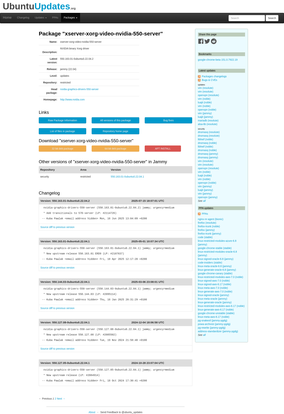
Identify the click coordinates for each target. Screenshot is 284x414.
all (204, 200)
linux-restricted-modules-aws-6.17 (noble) (221, 306)
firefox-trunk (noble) (209, 226)
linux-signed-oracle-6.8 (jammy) (215, 258)
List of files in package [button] (62, 131)
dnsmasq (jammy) (208, 153)
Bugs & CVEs (209, 80)
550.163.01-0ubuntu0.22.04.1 (127, 176)
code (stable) (205, 237)
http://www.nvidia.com (72, 99)
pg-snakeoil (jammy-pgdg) (212, 320)
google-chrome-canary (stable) (215, 273)
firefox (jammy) (206, 230)
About (92, 412)
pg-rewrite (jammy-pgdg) (211, 327)
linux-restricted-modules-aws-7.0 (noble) (220, 277)
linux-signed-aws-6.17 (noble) (214, 284)
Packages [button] (70, 17)
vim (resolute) (205, 87)
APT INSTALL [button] (163, 148)
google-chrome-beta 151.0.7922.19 (218, 59)
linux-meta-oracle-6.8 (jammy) (215, 266)
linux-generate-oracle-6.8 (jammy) (217, 269)
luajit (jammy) (205, 116)
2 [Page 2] (55, 398)
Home (7, 17)
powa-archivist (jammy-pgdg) (214, 324)
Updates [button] (41, 17)
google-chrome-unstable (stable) (216, 313)
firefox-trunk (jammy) (209, 233)
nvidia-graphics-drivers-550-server (79, 89)
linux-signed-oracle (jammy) (213, 295)
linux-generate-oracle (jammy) (215, 302)
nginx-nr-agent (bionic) (210, 219)
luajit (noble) (205, 102)
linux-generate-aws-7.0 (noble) (215, 291)
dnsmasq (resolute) (209, 132)
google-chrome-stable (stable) (215, 248)
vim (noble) (204, 98)
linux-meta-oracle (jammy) (212, 298)
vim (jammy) (205, 113)
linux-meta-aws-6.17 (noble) (213, 316)
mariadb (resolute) (208, 120)
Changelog (23, 17)
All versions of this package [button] (115, 120)
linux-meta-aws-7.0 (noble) (213, 287)
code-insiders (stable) (210, 262)
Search (272, 18)
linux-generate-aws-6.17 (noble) (216, 309)
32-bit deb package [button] (62, 148)
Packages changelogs (214, 76)
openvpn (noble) (207, 109)
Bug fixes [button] (168, 120)
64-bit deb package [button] (115, 148)
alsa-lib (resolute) (207, 124)
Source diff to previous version (57, 227)
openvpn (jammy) (208, 197)
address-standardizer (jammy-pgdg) (218, 331)
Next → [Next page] (61, 398)
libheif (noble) (205, 139)
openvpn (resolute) (208, 95)
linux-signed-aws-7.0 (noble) (214, 280)
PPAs (55, 17)
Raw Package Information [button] (62, 120)
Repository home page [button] (115, 131)
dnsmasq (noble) (207, 142)
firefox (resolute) (207, 222)
